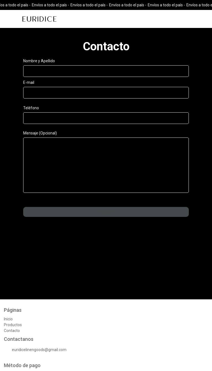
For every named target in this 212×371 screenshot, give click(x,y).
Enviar (106, 212)
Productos (13, 325)
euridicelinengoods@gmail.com (35, 350)
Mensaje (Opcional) (40, 133)
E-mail (28, 82)
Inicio (8, 319)
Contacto (12, 330)
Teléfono (31, 108)
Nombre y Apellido (39, 61)
